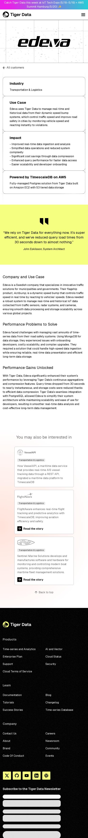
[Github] (17, 775)
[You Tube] (26, 775)
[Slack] (46, 775)
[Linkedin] (36, 775)
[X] (7, 775)
